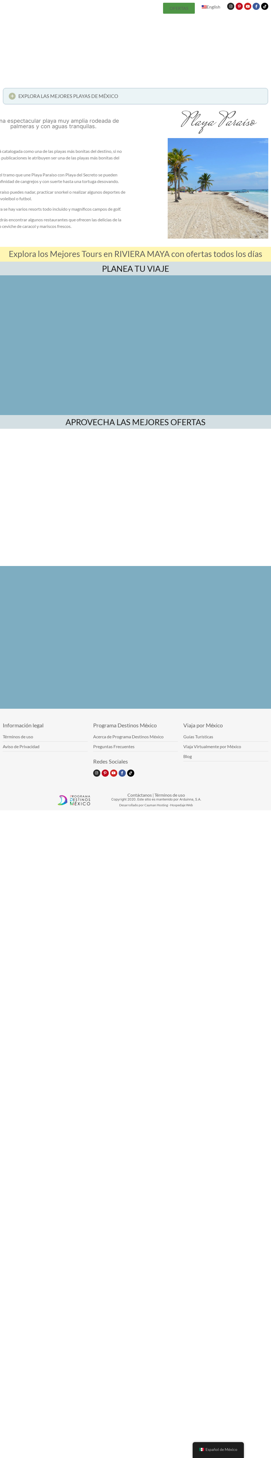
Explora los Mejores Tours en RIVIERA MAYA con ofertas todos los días (135, 254)
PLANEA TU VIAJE (135, 268)
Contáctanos (139, 794)
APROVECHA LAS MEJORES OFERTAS (135, 422)
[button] (135, 98)
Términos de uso (170, 794)
